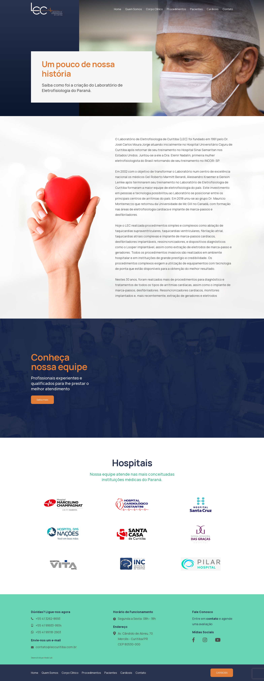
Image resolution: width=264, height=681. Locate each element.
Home (117, 9)
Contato (228, 9)
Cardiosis (213, 9)
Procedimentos (176, 9)
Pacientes (196, 9)
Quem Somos (133, 9)
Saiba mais (42, 399)
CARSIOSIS (221, 672)
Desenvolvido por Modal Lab (41, 658)
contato (212, 619)
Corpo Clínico (154, 9)
